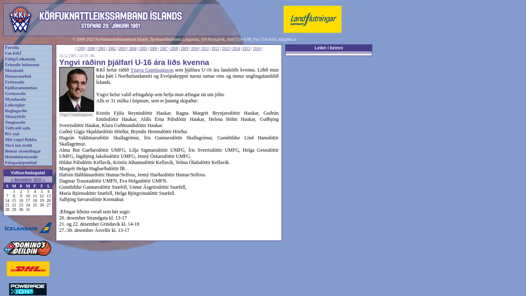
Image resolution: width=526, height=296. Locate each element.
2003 (122, 48)
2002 (112, 48)
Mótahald (14, 70)
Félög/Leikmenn (20, 59)
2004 (133, 48)
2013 (226, 48)
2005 (143, 48)
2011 (205, 48)
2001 (102, 48)
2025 (37, 179)
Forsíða (12, 47)
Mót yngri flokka (21, 139)
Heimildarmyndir (21, 157)
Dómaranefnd (18, 76)
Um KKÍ (13, 53)
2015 (247, 48)
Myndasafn (15, 99)
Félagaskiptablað (21, 162)
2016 (257, 48)
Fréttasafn (14, 82)
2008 (174, 48)
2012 (215, 48)
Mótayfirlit (15, 116)
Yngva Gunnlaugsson (151, 70)
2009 (185, 48)
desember (23, 179)
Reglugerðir (16, 111)
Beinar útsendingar (23, 151)
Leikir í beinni (329, 47)
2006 (153, 48)
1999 (81, 48)
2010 (195, 48)
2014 (236, 48)
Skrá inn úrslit (18, 145)
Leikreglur (15, 105)
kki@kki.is (288, 39)
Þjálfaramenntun (21, 88)
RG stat (12, 134)
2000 (91, 48)
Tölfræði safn (17, 128)
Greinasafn (15, 93)
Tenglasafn (15, 122)
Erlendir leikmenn (22, 64)
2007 (164, 48)
